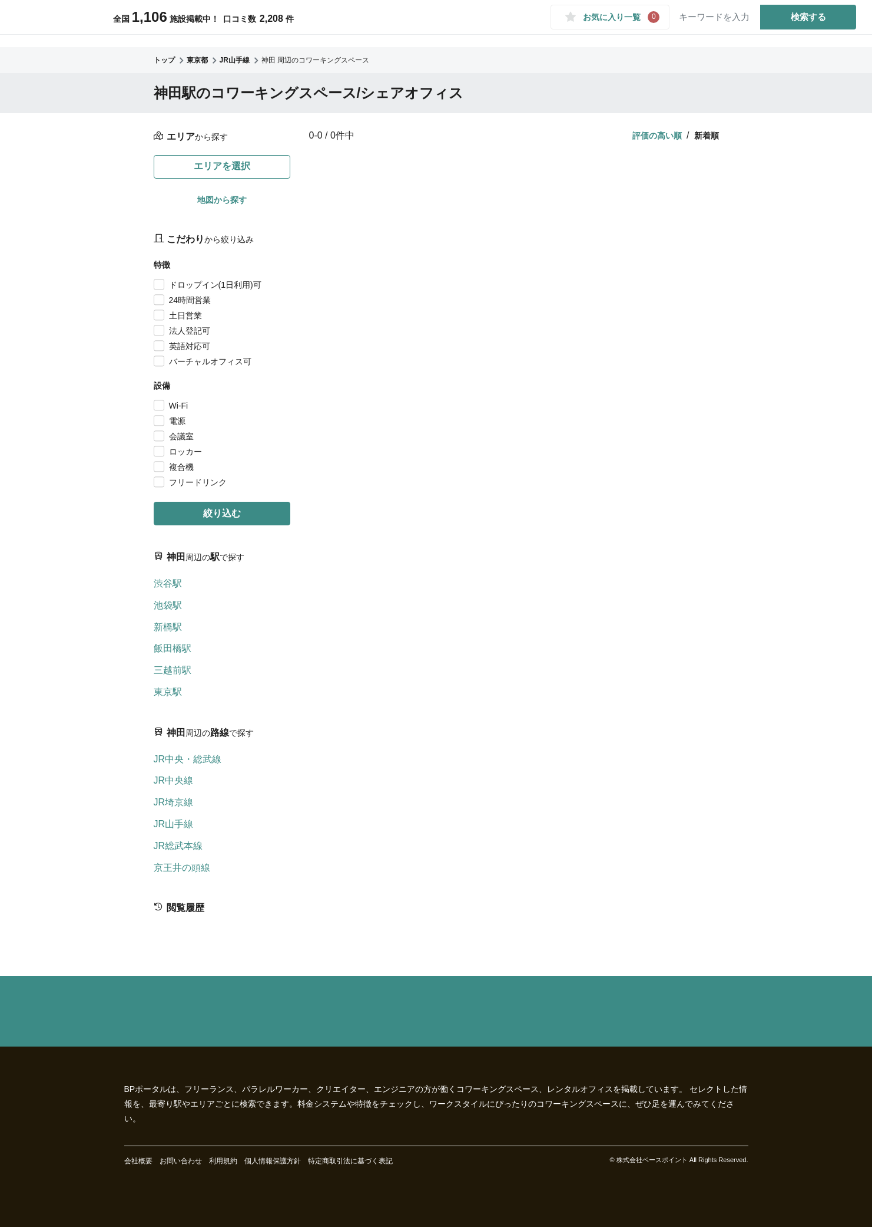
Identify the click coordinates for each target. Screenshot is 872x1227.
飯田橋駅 (172, 648)
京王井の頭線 (182, 868)
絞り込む (222, 513)
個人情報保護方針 (272, 1161)
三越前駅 (172, 670)
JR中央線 (174, 780)
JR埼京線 (174, 802)
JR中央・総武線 (188, 759)
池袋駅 (168, 605)
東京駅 (168, 692)
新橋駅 (168, 627)
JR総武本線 (178, 846)
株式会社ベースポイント (652, 1159)
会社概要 (138, 1161)
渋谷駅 (168, 583)
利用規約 (223, 1161)
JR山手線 (174, 824)
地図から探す (222, 200)
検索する (804, 23)
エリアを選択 (222, 166)
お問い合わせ (181, 1161)
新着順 (706, 135)
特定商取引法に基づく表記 (350, 1161)
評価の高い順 (657, 135)
